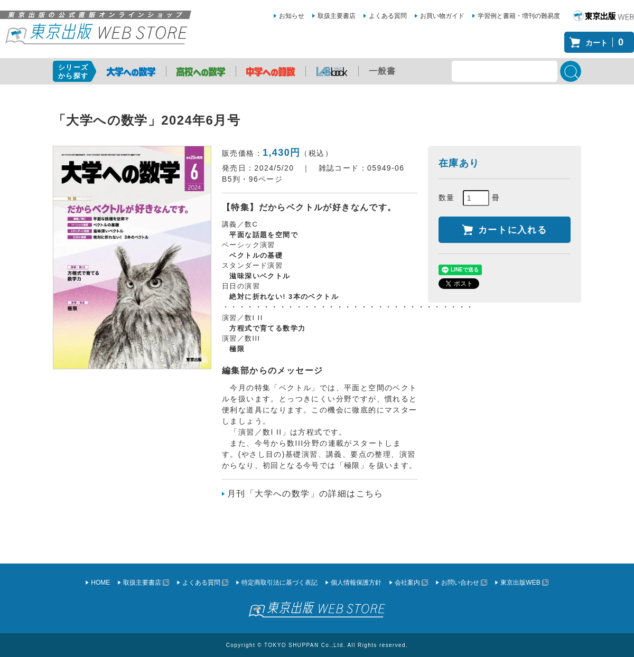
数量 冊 (469, 198)
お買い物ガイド (442, 16)
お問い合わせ (460, 582)
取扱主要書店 (337, 16)
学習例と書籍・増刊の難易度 (519, 16)
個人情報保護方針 (356, 582)
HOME (100, 582)
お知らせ (291, 16)
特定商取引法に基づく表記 (279, 582)
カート (607, 42)
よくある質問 (388, 16)
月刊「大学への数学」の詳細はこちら (305, 493)
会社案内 (407, 582)
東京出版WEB (520, 582)
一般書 (382, 71)
